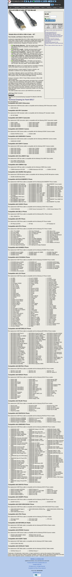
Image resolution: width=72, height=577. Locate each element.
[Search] (29, 4)
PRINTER (49, 7)
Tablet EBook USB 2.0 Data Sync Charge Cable (54, 35)
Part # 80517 (48, 12)
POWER (55, 7)
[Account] (54, 1)
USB (11, 7)
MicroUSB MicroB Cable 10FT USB (51, 42)
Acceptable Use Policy (32, 568)
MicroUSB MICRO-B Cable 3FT (51, 33)
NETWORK (24, 7)
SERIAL (61, 7)
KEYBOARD (37, 7)
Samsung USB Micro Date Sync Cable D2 (52, 34)
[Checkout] (36, 1)
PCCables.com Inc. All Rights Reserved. (37, 566)
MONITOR (30, 7)
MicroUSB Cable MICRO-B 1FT (51, 32)
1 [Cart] (29, 1)
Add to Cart (50, 20)
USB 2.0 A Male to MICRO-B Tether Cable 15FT (54, 45)
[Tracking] (44, 1)
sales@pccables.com (37, 572)
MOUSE (43, 7)
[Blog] (25, 1)
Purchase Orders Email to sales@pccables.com (37, 562)
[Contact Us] (50, 1)
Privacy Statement (42, 568)
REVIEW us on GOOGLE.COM (37, 559)
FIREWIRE (17, 7)
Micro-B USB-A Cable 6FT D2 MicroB (52, 38)
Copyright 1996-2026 (37, 564)
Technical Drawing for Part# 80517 (21, 100)
